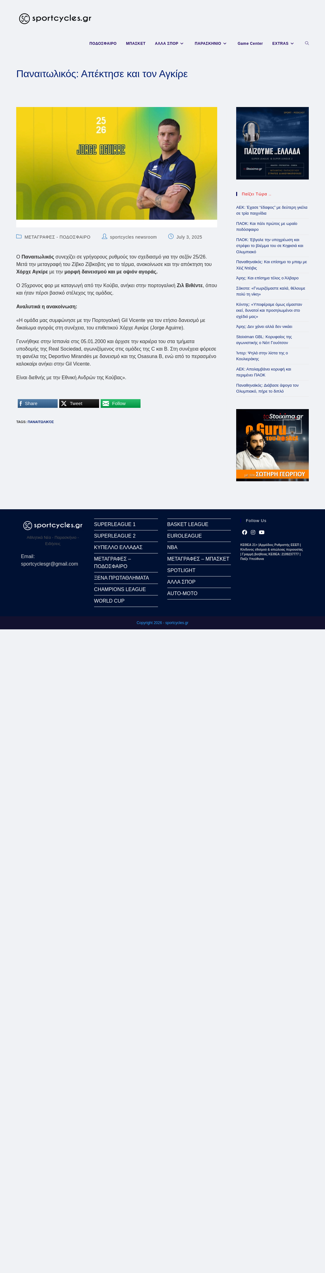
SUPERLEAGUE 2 (115, 536)
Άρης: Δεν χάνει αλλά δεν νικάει (264, 326)
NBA (172, 547)
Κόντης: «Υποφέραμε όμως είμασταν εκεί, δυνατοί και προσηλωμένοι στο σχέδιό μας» (269, 310)
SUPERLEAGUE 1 (115, 524)
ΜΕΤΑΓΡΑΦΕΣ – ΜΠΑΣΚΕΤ (198, 559)
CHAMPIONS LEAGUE (120, 589)
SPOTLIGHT (181, 570)
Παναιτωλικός (41, 422)
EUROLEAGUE (184, 536)
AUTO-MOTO (182, 593)
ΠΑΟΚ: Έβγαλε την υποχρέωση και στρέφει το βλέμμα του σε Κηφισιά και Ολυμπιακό (269, 245)
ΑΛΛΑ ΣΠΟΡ (181, 582)
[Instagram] (253, 532)
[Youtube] (262, 532)
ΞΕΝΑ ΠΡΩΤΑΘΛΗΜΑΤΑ (121, 578)
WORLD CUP (109, 601)
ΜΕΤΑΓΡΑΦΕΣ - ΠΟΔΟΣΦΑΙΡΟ (58, 237)
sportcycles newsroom (133, 237)
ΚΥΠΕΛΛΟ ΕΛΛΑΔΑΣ (118, 547)
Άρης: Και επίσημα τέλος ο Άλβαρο (267, 278)
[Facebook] (244, 532)
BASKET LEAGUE (187, 524)
